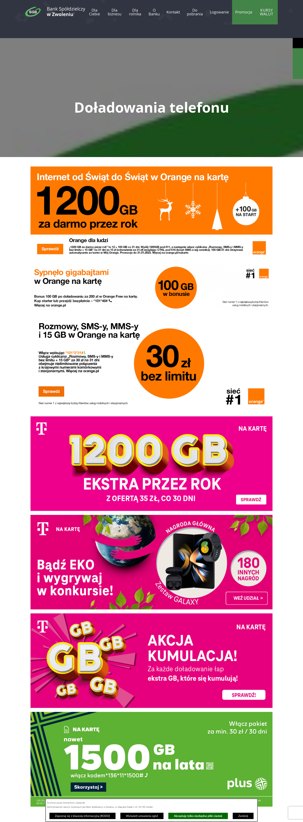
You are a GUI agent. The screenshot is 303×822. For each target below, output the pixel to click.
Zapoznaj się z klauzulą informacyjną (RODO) (82, 816)
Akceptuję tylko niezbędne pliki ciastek (198, 816)
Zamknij (243, 816)
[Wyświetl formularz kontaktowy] (298, 74)
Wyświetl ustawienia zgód (142, 816)
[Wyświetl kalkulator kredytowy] (298, 64)
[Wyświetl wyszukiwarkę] (298, 53)
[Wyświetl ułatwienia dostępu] (298, 43)
